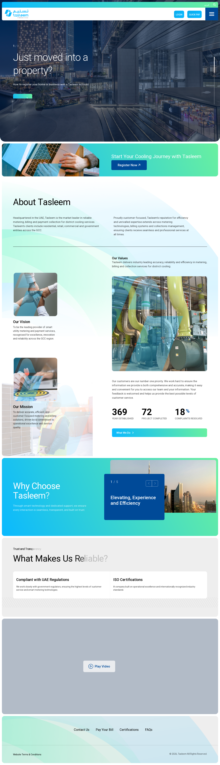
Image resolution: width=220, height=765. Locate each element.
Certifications (129, 730)
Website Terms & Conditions (27, 754)
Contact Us (81, 730)
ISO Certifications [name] (128, 580)
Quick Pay (194, 14)
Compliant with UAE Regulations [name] (42, 580)
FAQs (148, 730)
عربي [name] (206, 4)
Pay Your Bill (104, 730)
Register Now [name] (129, 165)
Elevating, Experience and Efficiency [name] (133, 500)
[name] (215, 4)
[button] (214, 65)
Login (179, 14)
